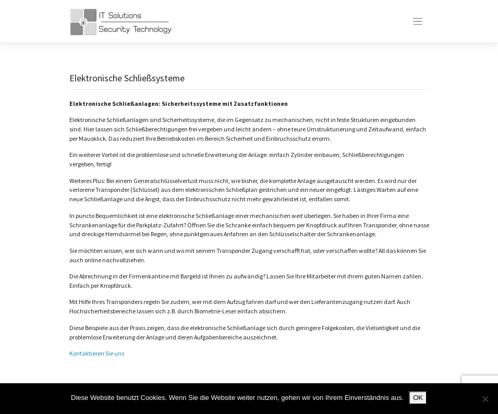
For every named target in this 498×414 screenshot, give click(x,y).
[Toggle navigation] (418, 21)
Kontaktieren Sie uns (96, 353)
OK (418, 397)
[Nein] (485, 399)
